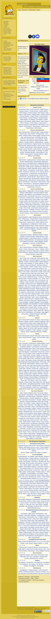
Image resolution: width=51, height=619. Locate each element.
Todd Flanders (30, 517)
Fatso (34, 353)
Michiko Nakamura (40, 288)
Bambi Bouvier (37, 161)
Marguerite (21, 285)
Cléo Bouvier (22, 166)
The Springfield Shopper (9, 83)
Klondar (45, 420)
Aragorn (26, 393)
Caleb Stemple (29, 147)
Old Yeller (46, 372)
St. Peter (29, 428)
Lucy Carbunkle (35, 346)
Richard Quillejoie (33, 377)
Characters (6, 24)
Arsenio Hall (23, 416)
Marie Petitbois (32, 206)
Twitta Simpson (36, 126)
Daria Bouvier (38, 166)
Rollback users (7, 42)
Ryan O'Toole (33, 372)
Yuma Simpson (30, 128)
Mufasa (20, 370)
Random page (6, 31)
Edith (47, 406)
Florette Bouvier (24, 173)
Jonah (22, 360)
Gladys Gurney (28, 199)
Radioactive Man (34, 558)
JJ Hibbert (40, 517)
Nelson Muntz (45, 522)
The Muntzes (40, 566)
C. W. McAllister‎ (32, 285)
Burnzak (39, 399)
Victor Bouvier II (28, 183)
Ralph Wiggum (22, 530)
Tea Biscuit (28, 385)
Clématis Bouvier (44, 165)
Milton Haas (40, 275)
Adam (20, 343)
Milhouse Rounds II (32, 145)
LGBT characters (43, 570)
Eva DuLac (45, 194)
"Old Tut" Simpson (24, 123)
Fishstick (39, 408)
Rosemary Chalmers (42, 265)
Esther (28, 271)
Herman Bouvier (43, 175)
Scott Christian (22, 501)
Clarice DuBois (31, 133)
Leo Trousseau (33, 211)
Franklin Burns (31, 222)
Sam (44, 487)
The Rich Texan (23, 550)
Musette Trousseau (24, 213)
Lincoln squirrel (35, 326)
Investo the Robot (27, 337)
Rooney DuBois (36, 135)
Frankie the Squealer (32, 547)
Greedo (43, 355)
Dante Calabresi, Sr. (40, 263)
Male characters (35, 576)
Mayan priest (26, 425)
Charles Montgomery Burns (29, 541)
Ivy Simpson (32, 119)
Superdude (33, 331)
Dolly (47, 321)
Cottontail (36, 321)
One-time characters (24, 581)
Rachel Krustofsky (39, 282)
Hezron (45, 275)
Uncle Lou (38, 187)
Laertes (37, 363)
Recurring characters (32, 573)
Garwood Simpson (24, 116)
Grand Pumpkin (37, 415)
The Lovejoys (32, 564)
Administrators (7, 43)
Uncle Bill (43, 260)
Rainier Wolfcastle (31, 508)
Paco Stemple (23, 150)
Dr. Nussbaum (22, 292)
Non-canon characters (44, 573)
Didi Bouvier (46, 166)
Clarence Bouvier (34, 165)
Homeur (25, 277)
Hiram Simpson (44, 116)
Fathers (37, 578)
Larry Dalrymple (32, 460)
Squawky (39, 330)
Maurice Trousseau (43, 211)
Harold (34, 275)
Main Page (6, 21)
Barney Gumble (46, 415)
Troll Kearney (43, 362)
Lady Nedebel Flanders (35, 238)
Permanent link (7, 72)
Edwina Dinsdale (35, 132)
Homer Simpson (23, 117)
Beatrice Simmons (29, 298)
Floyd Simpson (27, 114)
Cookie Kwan (36, 470)
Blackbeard (22, 396)
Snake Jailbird (21, 549)
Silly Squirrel (46, 382)
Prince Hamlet (22, 358)
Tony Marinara (33, 423)
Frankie (40, 271)
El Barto (37, 447)
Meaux (27, 367)
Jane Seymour (35, 431)
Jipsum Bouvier (41, 176)
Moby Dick (42, 367)
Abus (21, 247)
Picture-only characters (38, 580)
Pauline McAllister (44, 326)
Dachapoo (42, 321)
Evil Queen (29, 353)
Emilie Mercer (27, 287)
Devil (46, 555)
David (43, 335)
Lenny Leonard (28, 543)
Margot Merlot (29, 204)
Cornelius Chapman (23, 266)
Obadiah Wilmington (35, 314)
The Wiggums (32, 566)
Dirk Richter (28, 297)
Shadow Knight (28, 382)
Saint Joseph (28, 360)
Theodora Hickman (29, 142)
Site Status (43, 609)
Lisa (22, 57)
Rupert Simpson (33, 124)
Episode (24, 98)
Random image (7, 33)
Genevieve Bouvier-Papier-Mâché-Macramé (36, 185)
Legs (44, 549)
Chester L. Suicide (32, 305)
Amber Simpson (34, 111)
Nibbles (21, 328)
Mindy (43, 287)
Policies (5, 41)
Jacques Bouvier (31, 176)
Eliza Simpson (41, 112)
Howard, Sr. (41, 277)
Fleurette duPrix (30, 197)
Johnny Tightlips (40, 550)
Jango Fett (39, 353)
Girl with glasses (39, 535)
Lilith (28, 365)
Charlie (31, 266)
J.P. (40, 278)
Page (19, 10)
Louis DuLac (22, 197)
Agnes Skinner (28, 488)
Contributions (31, 6)
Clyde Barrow (30, 394)
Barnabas (35, 247)
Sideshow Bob (22, 547)
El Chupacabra (27, 408)
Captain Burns (36, 345)
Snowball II (22, 330)
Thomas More (37, 426)
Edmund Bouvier (22, 168)
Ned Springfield (44, 302)
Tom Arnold (40, 393)
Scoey (36, 380)
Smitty (46, 543)
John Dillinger (44, 404)
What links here (7, 67)
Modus (47, 250)
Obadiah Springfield (23, 303)
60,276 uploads (7, 58)
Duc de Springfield (23, 302)
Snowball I (45, 328)
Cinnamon (20, 321)
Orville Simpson (34, 123)
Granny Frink (46, 271)
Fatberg (34, 408)
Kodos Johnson (38, 549)
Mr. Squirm (45, 330)
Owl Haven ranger (39, 292)
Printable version (7, 71)
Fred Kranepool (31, 363)
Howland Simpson (43, 117)
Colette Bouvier (30, 166)
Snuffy (34, 330)
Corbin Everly (34, 271)
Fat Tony (40, 307)
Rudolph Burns (34, 224)
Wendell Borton (40, 513)
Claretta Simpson (43, 111)
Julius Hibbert (35, 465)
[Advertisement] (8, 132)
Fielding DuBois (40, 133)
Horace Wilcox (25, 314)
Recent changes (7, 30)
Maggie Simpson (31, 449)
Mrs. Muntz (25, 476)
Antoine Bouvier (41, 160)
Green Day (33, 273)
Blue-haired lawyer (23, 458)
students (34, 511)
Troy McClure (33, 502)
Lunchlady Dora (41, 515)
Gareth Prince (40, 483)
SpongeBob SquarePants (34, 383)
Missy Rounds (41, 145)
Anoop (38, 478)
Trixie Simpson (28, 126)
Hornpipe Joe (22, 418)
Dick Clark (37, 335)
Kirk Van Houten (22, 493)
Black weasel (31, 513)
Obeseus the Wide (33, 252)
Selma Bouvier (40, 445)
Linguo (34, 337)
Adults (32, 578)
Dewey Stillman (29, 154)
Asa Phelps (27, 293)
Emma (47, 335)
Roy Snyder (36, 488)
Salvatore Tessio (36, 385)
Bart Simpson (27, 447)
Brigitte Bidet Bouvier (43, 163)
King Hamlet (46, 356)
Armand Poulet (40, 206)
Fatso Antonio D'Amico (37, 268)
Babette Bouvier (29, 161)
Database (33, 515)
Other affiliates (7, 99)
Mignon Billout (22, 191)
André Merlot (21, 204)
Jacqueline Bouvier (23, 445)
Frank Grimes (40, 273)
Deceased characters (37, 105)
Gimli (25, 415)
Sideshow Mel (40, 502)
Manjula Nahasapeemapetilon (26, 481)
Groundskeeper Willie (32, 530)
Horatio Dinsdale (44, 132)
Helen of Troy (30, 358)
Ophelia (21, 373)
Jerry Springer (31, 433)
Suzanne (20, 435)
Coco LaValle (44, 199)
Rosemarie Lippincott (30, 227)
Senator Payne (28, 373)
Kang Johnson (30, 549)
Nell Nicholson (22, 524)
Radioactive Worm (43, 377)
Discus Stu (22, 385)
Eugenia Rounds (37, 144)
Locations (5, 25)
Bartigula (41, 247)
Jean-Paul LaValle (32, 201)
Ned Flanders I (46, 408)
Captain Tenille (33, 307)
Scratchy (41, 558)
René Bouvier (26, 181)
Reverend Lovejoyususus (33, 250)
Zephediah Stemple (30, 152)
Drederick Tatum (38, 506)
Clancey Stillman (40, 152)
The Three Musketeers (25, 387)
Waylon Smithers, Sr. (42, 300)
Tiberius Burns (42, 224)
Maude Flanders (40, 236)
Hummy (28, 326)
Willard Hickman (39, 142)
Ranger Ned (26, 370)
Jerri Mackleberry (31, 473)
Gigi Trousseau (45, 209)
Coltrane (31, 321)
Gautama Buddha (34, 261)
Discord (5, 47)
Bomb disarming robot (23, 335)
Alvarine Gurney (39, 197)
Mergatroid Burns (25, 224)
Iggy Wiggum (45, 312)
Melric (24, 426)
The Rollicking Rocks (29, 378)
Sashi (31, 480)
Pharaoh (40, 373)
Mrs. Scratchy (42, 380)
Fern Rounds (45, 144)
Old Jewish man (25, 483)
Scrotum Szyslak (36, 435)
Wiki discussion (7, 50)
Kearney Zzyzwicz (44, 532)
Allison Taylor (28, 529)
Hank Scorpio (31, 550)
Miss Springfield (29, 506)
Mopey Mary (42, 423)
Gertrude (33, 355)
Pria (23, 480)
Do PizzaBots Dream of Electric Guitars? (38, 98)
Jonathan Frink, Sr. (32, 410)
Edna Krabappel (39, 241)
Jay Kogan (43, 418)
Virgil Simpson (44, 126)
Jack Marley (40, 473)
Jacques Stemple (27, 149)
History (38, 10)
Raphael (25, 487)
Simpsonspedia (7, 84)
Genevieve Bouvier (24, 398)
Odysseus (39, 372)
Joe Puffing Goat (39, 137)
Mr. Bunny (37, 319)
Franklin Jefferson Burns (42, 222)
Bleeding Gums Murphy (29, 288)
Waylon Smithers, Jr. (39, 543)
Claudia (26, 321)
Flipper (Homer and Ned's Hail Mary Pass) (36, 325)
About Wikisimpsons (29, 609)
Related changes (7, 69)
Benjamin (46, 456)
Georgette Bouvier (33, 175)
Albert (21, 258)
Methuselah (33, 367)
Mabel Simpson (36, 121)
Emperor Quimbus (30, 254)
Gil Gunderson (38, 463)
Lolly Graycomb (39, 139)
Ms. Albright (31, 456)
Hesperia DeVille (22, 196)
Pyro (33, 504)
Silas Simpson (42, 124)
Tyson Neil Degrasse (24, 351)
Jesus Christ (46, 266)
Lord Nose (32, 243)
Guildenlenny (39, 356)
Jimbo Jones (35, 518)
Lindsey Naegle (46, 476)
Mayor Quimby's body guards (37, 485)
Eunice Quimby (23, 295)
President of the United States (31, 375)
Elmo (20, 271)
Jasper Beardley (39, 456)
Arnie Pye (28, 504)
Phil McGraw (44, 425)
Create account (40, 6)
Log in (47, 6)
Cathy (33, 348)
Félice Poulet (27, 208)
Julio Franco (34, 461)
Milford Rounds (22, 145)
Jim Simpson (39, 119)
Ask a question (7, 29)
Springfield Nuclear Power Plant (37, 539)
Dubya (22, 490)
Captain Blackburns (23, 217)
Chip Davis (27, 270)
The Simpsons (22, 562)
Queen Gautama (38, 413)
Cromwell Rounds (27, 144)
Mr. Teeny (45, 506)
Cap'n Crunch (35, 350)
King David (30, 404)
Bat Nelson (33, 370)
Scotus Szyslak (27, 435)
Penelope (34, 373)
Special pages (6, 70)
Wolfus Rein (39, 254)
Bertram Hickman (39, 140)
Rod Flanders (22, 517)
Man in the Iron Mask (35, 365)
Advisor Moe (22, 368)
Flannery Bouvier (44, 171)
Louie (48, 549)
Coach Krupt (23, 520)
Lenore (24, 365)
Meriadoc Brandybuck (35, 398)
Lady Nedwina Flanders (26, 234)
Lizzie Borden (39, 396)
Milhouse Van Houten (37, 529)
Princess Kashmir (39, 468)
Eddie (42, 460)
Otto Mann (28, 522)
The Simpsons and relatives (37, 443)
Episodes (5, 22)
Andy (25, 258)
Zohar (37, 315)
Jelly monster (44, 416)
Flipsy (20, 337)
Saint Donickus (34, 270)
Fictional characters (33, 570)
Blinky (19, 541)
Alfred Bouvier (22, 160)
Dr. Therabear (45, 385)
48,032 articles (7, 57)
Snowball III (29, 330)
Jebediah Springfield (34, 302)
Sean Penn (23, 428)
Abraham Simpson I (24, 111)
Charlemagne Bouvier (24, 165)
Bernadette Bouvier (32, 163)
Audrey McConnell (36, 522)
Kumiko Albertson (22, 456)
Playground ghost (36, 293)
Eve (24, 353)
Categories (20, 576)
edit (25, 53)
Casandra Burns (34, 218)
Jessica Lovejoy (31, 471)
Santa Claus (41, 555)
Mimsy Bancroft (41, 258)
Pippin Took (32, 436)
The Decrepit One (44, 350)
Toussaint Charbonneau (31, 401)
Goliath (38, 355)
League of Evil (29, 283)
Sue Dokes (27, 406)
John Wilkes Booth (30, 396)
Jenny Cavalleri (40, 348)
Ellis (49, 270)
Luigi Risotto (31, 487)
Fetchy (34, 323)
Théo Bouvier (34, 181)
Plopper (28, 452)
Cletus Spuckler (43, 490)
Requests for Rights (8, 45)
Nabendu (45, 478)
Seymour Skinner (39, 527)
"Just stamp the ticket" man (27, 468)
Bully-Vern (29, 345)
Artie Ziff (39, 495)
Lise (35, 283)
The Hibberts (46, 562)
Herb (24, 326)
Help (4, 34)
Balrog (45, 393)
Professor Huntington (32, 278)
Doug (38, 460)
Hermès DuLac (46, 196)
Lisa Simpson (22, 449)
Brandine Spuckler (33, 490)
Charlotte (47, 348)
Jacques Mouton (45, 204)
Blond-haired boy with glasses (27, 534)
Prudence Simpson (23, 124)
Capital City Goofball (24, 555)
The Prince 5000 (41, 337)
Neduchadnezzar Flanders (41, 240)
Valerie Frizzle (26, 355)
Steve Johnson (30, 418)
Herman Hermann (43, 547)
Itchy (28, 556)
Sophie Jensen (27, 518)
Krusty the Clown (45, 501)
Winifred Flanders (40, 243)
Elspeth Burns (22, 222)
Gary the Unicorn (37, 411)
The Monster (35, 368)
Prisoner (47, 293)
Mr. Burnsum (32, 399)
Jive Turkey (20, 58)
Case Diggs (37, 404)
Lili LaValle (41, 201)
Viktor (35, 310)
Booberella (29, 499)
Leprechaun (36, 556)
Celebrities (37, 497)
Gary (48, 461)
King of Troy (35, 387)
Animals (20, 571)
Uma (34, 480)
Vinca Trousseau (44, 213)
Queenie (40, 328)
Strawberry (33, 492)
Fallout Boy (23, 556)
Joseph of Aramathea (38, 360)
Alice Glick (22, 463)
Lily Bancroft (33, 258)
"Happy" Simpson (34, 116)
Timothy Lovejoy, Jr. (41, 471)
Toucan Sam (24, 380)
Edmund (20, 408)
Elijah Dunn (42, 406)
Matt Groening (36, 501)
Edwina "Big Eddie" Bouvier (35, 168)
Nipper (25, 328)
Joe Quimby (27, 485)
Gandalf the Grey (28, 411)
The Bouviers (30, 562)
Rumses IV (44, 378)
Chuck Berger (24, 513)
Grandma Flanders (30, 236)
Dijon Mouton (37, 204)
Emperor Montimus (23, 252)
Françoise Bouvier (42, 173)
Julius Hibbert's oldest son (30, 466)
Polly (35, 328)
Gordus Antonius (28, 247)
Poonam (20, 480)
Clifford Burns (27, 220)
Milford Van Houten (28, 310)
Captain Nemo (40, 370)
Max (26, 285)
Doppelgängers (23, 570)
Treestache (39, 436)
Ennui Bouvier (31, 170)
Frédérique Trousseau (34, 209)
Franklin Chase (38, 266)
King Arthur (25, 343)
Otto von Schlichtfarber (27, 312)
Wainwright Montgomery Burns (26, 225)
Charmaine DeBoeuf (39, 192)
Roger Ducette (42, 270)
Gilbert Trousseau (24, 211)
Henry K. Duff (34, 406)
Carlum (25, 249)
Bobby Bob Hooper (32, 277)
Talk (25, 6)
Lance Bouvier (27, 178)
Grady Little (44, 470)
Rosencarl (38, 378)
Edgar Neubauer (31, 290)
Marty (23, 499)
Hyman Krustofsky (29, 282)
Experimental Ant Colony (26, 323)
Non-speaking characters (25, 580)
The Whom (46, 388)
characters (37, 441)
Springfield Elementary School (34, 510)
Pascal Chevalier (39, 191)
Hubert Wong (42, 530)
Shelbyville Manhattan (42, 283)
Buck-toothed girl (29, 535)
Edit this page (32, 10)
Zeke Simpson (38, 128)
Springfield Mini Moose (42, 433)
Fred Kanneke (41, 280)
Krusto (20, 421)
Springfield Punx (7, 94)
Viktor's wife (41, 310)
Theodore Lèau (44, 202)
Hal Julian (37, 418)
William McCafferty (41, 285)
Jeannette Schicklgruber (30, 229)
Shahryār (21, 298)
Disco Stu (41, 85)
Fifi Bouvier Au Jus (34, 171)
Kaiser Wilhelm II (30, 438)
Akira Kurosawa (28, 470)
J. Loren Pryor (25, 525)
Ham (36, 517)
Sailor (33, 297)
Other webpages (7, 48)
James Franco (23, 410)
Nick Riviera (39, 487)
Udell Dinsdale (23, 133)
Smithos (25, 433)
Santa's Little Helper (36, 452)
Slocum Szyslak (46, 435)
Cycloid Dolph (33, 351)
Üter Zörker (36, 532)
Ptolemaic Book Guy (44, 252)
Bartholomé (26, 260)
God (31, 556)
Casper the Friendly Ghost (24, 348)
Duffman (29, 501)
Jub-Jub (23, 452)
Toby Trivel (45, 436)
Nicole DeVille (31, 196)
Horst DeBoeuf (28, 194)
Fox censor (41, 410)
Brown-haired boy (40, 534)
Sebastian (20, 382)
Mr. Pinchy (30, 328)
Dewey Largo (30, 520)
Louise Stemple (37, 149)
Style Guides (6, 46)
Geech (20, 326)
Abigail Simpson (44, 109)
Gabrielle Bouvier (24, 175)
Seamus (29, 431)
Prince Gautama (29, 413)
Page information (7, 74)
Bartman (33, 447)
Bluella (32, 319)
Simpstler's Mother (39, 298)
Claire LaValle (36, 199)
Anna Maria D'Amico (26, 268)
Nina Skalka (31, 527)
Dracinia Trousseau (23, 209)
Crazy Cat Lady (23, 460)
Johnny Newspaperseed (42, 290)
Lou (49, 470)
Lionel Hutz (41, 466)
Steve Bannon (22, 394)
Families (37, 560)
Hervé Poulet (34, 208)
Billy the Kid (46, 394)
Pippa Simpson (43, 123)
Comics (5, 26)
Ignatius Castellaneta (30, 265)
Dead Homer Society (8, 95)
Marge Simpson (40, 449)
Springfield (39, 454)
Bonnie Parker (45, 426)
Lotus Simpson (27, 121)
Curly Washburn (38, 388)
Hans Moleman (32, 475)
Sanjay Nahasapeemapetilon (42, 481)
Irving (28, 416)
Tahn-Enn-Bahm (24, 436)
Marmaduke (21, 367)
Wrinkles (45, 331)
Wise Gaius (31, 249)
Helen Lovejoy (22, 471)
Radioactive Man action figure (38, 430)
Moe (47, 367)
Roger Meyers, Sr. (37, 287)
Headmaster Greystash (29, 356)
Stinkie (43, 383)
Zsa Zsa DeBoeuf (37, 194)
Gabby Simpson (36, 114)
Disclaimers (37, 609)
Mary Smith (33, 300)
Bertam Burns (25, 218)
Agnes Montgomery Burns (35, 217)
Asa (28, 258)
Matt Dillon (21, 406)
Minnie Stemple (46, 149)
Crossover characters (40, 571)
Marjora (42, 250)
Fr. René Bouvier (33, 173)
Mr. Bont (26, 261)
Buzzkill (32, 335)
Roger (21, 378)
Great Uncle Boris (34, 109)
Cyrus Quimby (40, 428)
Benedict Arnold (33, 393)
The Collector (27, 403)
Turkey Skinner (23, 383)
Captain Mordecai (43, 368)
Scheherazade (43, 297)
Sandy (37, 297)
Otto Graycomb (30, 140)
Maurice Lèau (35, 202)
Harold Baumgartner (35, 260)
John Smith (27, 300)
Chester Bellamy (41, 343)
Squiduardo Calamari (25, 346)
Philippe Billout (30, 191)
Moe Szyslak (45, 492)
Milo (27, 475)
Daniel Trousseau (43, 208)
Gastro (44, 411)
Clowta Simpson (23, 112)
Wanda (45, 529)
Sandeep (27, 480)
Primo (42, 293)
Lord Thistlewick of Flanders (27, 241)
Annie (20, 319)
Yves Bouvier (35, 183)
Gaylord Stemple (38, 147)
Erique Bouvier (39, 170)
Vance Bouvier (42, 181)
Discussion (24, 10)
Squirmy (23, 331)
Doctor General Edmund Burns (39, 220)
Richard (39, 525)
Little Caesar (44, 345)
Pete (23, 293)
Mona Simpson (45, 121)
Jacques (33, 416)
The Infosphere (7, 96)
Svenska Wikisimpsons (9, 80)
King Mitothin (30, 426)
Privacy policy (20, 609)
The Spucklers (40, 564)
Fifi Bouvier (26, 171)
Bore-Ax (46, 396)
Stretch (47, 383)
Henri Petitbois (23, 206)
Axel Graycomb (30, 139)
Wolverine (39, 331)
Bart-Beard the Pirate (24, 109)
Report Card (33, 525)
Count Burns (25, 399)
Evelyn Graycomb (39, 225)
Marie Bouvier (32, 180)
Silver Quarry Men (37, 382)
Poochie (21, 375)
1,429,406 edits (7, 59)
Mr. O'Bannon (25, 372)
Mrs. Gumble (28, 275)
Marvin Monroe (41, 475)
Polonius (46, 373)
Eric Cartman (43, 346)
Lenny (42, 363)
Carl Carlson (46, 541)
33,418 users (6, 60)
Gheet (41, 478)
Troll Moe (28, 368)
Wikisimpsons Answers (9, 82)
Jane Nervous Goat (29, 137)
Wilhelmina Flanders (38, 234)
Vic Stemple (39, 150)
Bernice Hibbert (27, 465)
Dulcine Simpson (32, 112)
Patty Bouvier (32, 445)
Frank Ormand (30, 292)
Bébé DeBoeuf (29, 192)
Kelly (41, 420)
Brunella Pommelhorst (32, 524)
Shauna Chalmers (33, 458)
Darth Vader (30, 388)
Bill (19, 499)
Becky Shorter (23, 527)
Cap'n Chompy (45, 319)
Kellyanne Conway (41, 403)
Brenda (24, 345)
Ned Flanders (27, 461)
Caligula (44, 399)
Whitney (25, 490)
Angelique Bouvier (31, 160)
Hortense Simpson (33, 117)
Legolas (33, 421)
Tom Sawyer (31, 380)
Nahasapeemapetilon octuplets (28, 478)
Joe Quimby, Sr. (32, 295)
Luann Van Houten (32, 493)
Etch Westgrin (37, 312)
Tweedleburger (43, 387)
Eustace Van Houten (33, 309)
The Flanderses (38, 562)
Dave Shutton (39, 504)
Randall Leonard (25, 423)
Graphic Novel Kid (25, 273)
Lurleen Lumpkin (24, 502)
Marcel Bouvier (35, 178)
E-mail (47, 515)
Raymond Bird (26, 319)
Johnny (43, 278)
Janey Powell (42, 524)
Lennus (37, 249)
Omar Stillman (36, 155)
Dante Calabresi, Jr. (29, 263)
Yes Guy (34, 495)
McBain (38, 507)
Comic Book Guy (43, 458)
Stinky (27, 331)
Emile (23, 271)
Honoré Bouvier (22, 176)
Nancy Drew (41, 351)
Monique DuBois (27, 135)
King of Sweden (42, 305)
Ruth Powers (33, 483)
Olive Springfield (33, 303)
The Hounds (39, 541)
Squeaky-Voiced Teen (23, 492)
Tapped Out (6, 27)
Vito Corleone (27, 350)
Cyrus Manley (45, 365)
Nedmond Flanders (29, 240)
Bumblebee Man (45, 499)
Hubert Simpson (24, 119)
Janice (38, 416)
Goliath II (29, 415)
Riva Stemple (31, 150)
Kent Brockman (36, 499)
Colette (33, 403)
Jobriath (43, 358)
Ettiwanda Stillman (38, 154)
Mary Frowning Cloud (24, 132)
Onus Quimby (26, 430)
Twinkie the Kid (22, 388)
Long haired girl (35, 537)
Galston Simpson (45, 114)
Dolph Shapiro (46, 525)
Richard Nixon (43, 556)
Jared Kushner (26, 421)
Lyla (37, 227)
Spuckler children (44, 488)
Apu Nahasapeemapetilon (42, 480)
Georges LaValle (23, 201)
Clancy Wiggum (42, 493)
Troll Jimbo (37, 358)
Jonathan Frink (42, 461)
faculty (44, 510)
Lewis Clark (27, 515)
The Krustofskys (24, 564)
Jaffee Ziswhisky (28, 532)
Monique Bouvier (41, 180)
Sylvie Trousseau (34, 213)
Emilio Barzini (32, 343)
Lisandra (42, 249)
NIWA (4, 98)
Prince (33, 428)
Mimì (38, 367)
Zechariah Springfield (43, 303)
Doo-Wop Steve (23, 305)
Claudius (21, 350)
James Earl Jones (32, 280)
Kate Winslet (38, 438)
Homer (20, 277)
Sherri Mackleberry (39, 520)
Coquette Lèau (31, 187)
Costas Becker (38, 394)
